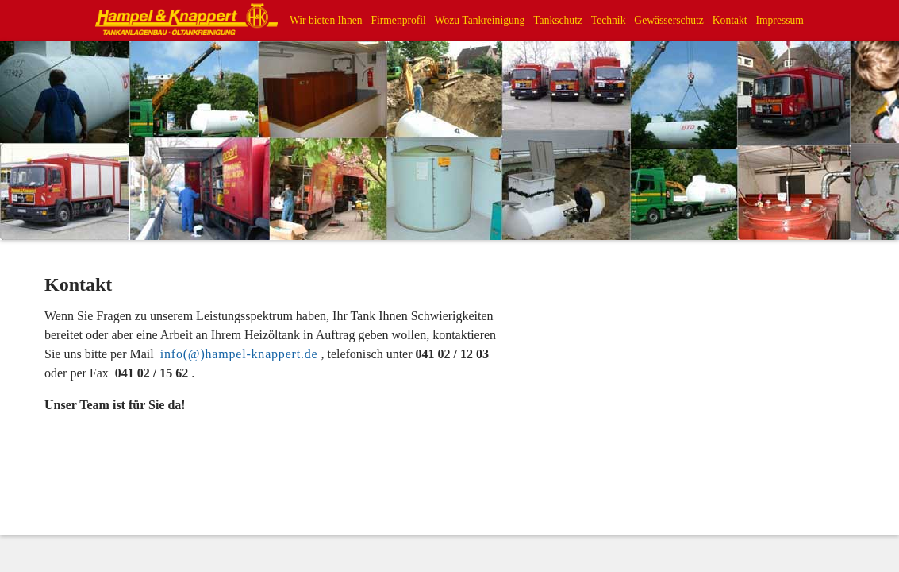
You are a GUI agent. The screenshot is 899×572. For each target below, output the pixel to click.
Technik (608, 20)
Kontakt (730, 20)
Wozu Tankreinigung (480, 20)
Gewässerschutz (669, 20)
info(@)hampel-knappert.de (239, 354)
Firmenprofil (398, 20)
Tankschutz (557, 20)
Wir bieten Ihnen (326, 20)
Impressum (779, 20)
